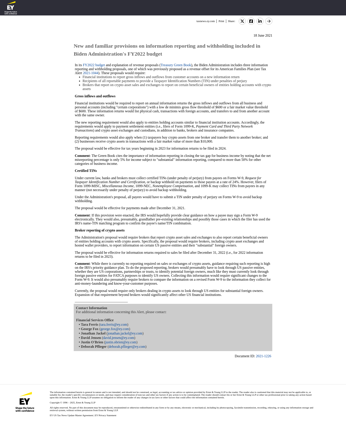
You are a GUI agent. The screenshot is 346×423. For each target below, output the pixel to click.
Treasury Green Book (176, 65)
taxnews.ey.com (206, 21)
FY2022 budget (94, 65)
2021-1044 (90, 73)
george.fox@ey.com (114, 329)
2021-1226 (263, 356)
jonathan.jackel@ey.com (125, 333)
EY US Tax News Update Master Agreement (71, 415)
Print (221, 21)
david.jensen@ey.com (118, 338)
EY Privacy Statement (105, 415)
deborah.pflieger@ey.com (127, 346)
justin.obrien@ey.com (120, 342)
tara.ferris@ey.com (113, 324)
